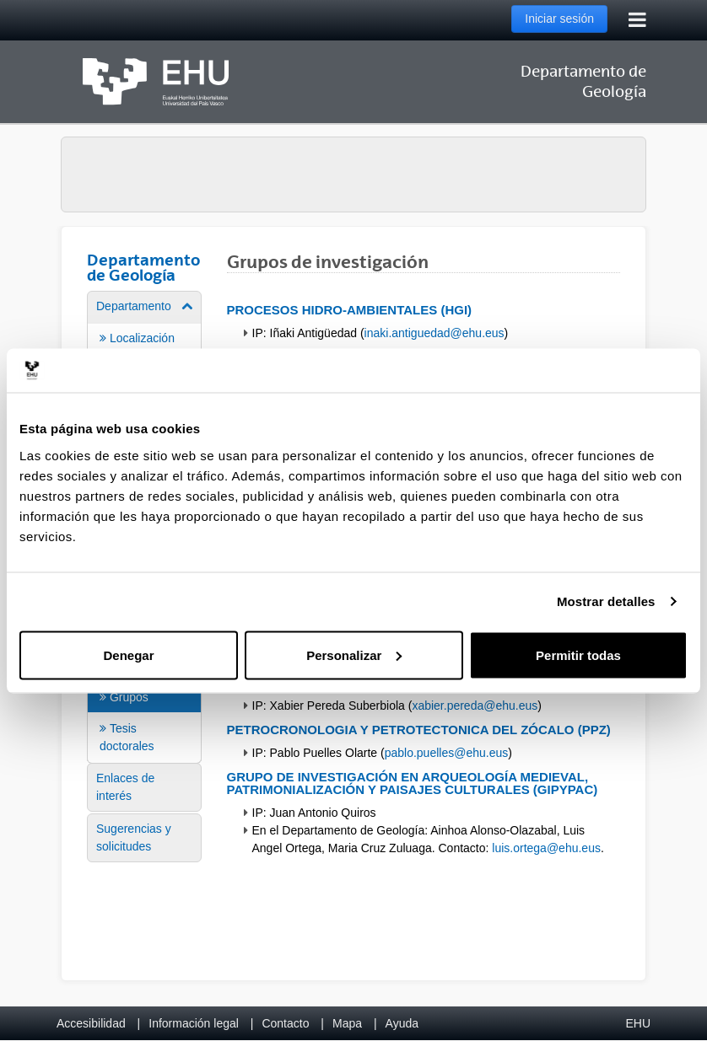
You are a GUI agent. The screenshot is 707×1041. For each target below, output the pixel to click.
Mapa (347, 1023)
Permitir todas (578, 654)
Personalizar (354, 654)
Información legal (193, 1023)
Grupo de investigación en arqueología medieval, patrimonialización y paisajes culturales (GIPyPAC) (412, 783)
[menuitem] (144, 705)
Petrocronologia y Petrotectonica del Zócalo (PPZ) (419, 729)
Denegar (128, 654)
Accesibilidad (91, 1023)
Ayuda (402, 1023)
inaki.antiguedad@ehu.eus (434, 333)
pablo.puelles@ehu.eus (447, 752)
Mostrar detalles (606, 601)
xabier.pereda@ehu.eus (474, 705)
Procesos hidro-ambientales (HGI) (349, 310)
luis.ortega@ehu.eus (546, 848)
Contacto (285, 1023)
